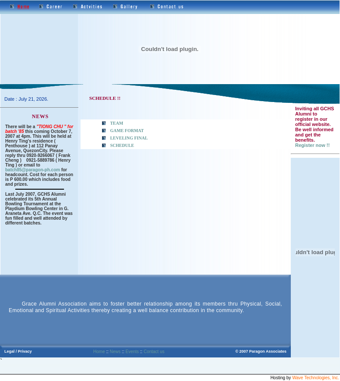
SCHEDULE (122, 145)
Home (99, 351)
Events (132, 351)
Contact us (154, 351)
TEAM (116, 123)
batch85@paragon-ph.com (32, 169)
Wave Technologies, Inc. (315, 377)
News (115, 351)
